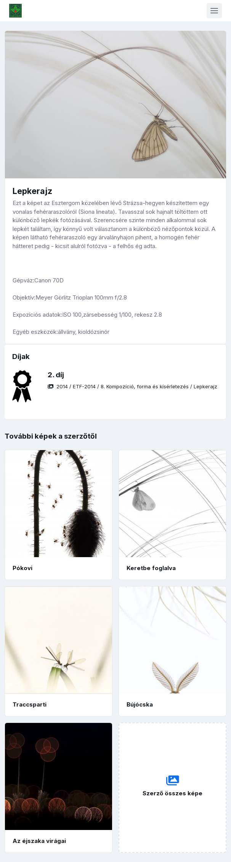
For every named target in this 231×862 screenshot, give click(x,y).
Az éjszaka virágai (39, 840)
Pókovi (22, 568)
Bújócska (140, 704)
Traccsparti (30, 704)
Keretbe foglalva (151, 568)
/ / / (132, 386)
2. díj (56, 374)
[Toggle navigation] (214, 10)
